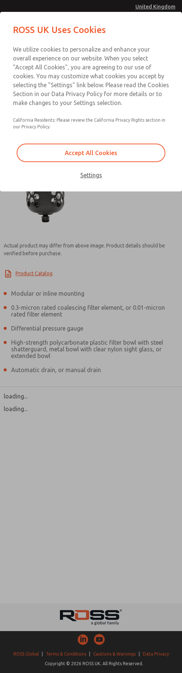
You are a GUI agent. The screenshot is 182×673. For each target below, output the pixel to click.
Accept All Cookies (91, 153)
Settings (91, 175)
